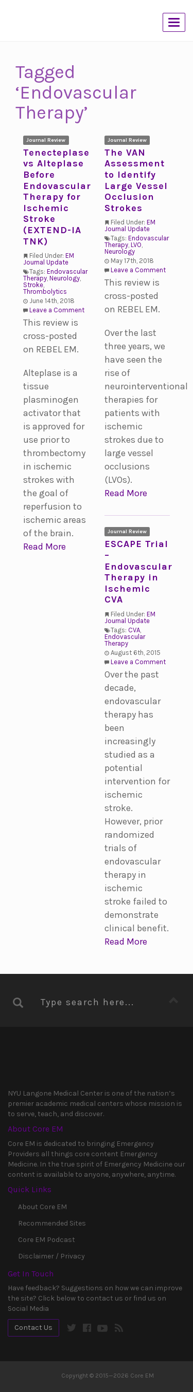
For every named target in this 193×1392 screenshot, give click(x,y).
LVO (136, 245)
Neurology (64, 278)
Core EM (59, 21)
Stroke (33, 285)
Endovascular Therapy (124, 640)
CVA (134, 630)
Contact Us (33, 1327)
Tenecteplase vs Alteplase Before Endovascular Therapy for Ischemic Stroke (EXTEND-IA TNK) (57, 197)
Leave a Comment (56, 310)
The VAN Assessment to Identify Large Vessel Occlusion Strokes (136, 180)
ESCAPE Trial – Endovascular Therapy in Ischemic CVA (138, 571)
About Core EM (42, 1206)
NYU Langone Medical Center (50, 1065)
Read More (44, 546)
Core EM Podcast (46, 1239)
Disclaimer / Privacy (51, 1256)
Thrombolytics (45, 291)
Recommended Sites (52, 1223)
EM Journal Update (48, 259)
